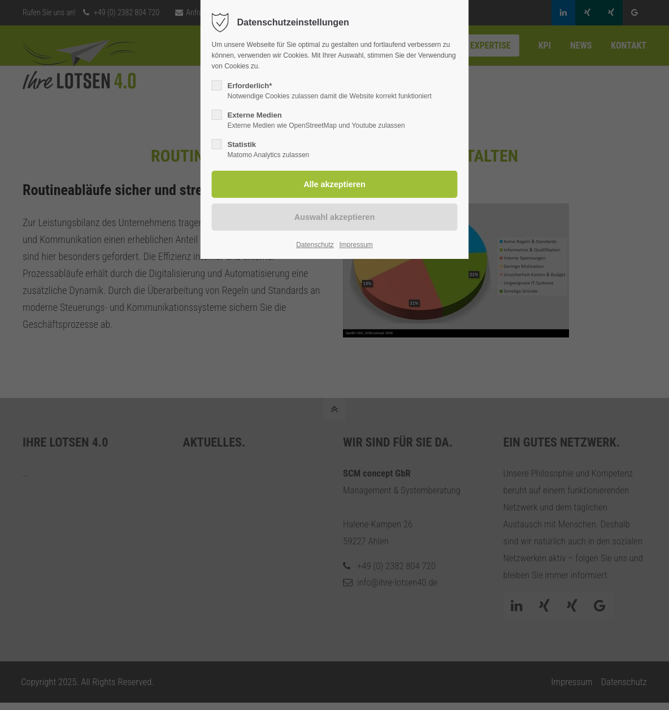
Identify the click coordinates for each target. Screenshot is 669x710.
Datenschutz (315, 245)
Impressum (355, 245)
